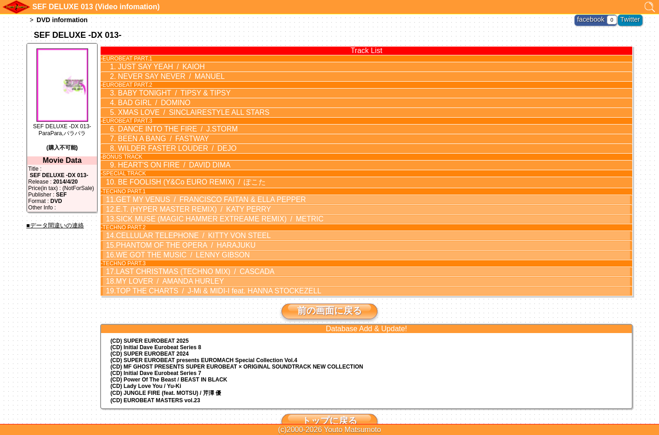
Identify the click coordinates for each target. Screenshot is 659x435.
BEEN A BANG (156, 133)
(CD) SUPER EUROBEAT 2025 (149, 323)
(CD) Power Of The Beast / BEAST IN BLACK (168, 361)
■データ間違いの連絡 (55, 225)
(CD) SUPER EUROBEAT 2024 (149, 336)
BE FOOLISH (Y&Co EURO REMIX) (181, 173)
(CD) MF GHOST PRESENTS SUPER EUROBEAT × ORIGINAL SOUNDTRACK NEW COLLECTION (236, 349)
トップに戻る (329, 403)
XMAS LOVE (183, 108)
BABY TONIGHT (165, 91)
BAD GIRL (147, 99)
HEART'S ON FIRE (165, 157)
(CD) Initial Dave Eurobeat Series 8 (155, 329)
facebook (597, 18)
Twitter (632, 18)
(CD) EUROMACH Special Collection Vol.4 (203, 342)
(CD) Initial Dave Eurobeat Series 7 (155, 355)
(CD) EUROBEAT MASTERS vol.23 (155, 382)
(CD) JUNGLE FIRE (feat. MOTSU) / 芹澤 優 (165, 375)
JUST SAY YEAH (154, 66)
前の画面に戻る (329, 292)
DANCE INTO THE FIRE (168, 124)
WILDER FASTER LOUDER (168, 141)
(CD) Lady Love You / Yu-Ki (145, 368)
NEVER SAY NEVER (163, 75)
